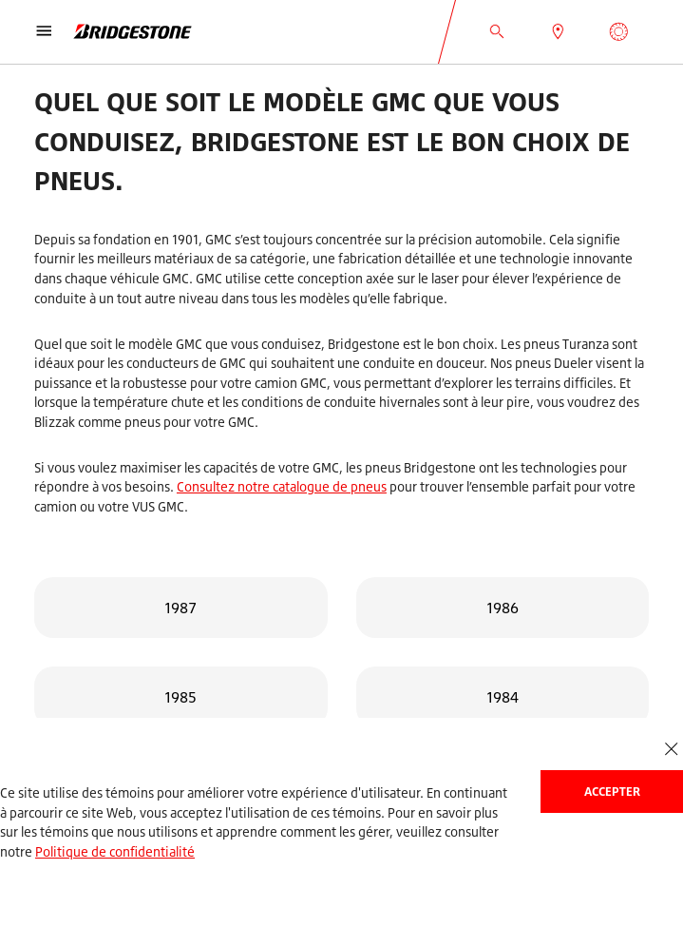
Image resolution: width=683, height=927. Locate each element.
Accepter (612, 791)
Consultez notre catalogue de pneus (282, 486)
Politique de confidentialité (115, 851)
